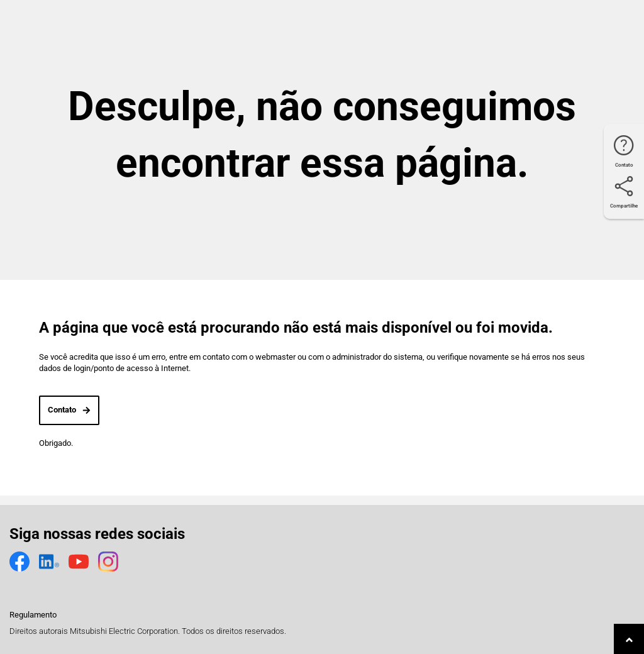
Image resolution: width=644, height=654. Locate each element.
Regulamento (33, 614)
